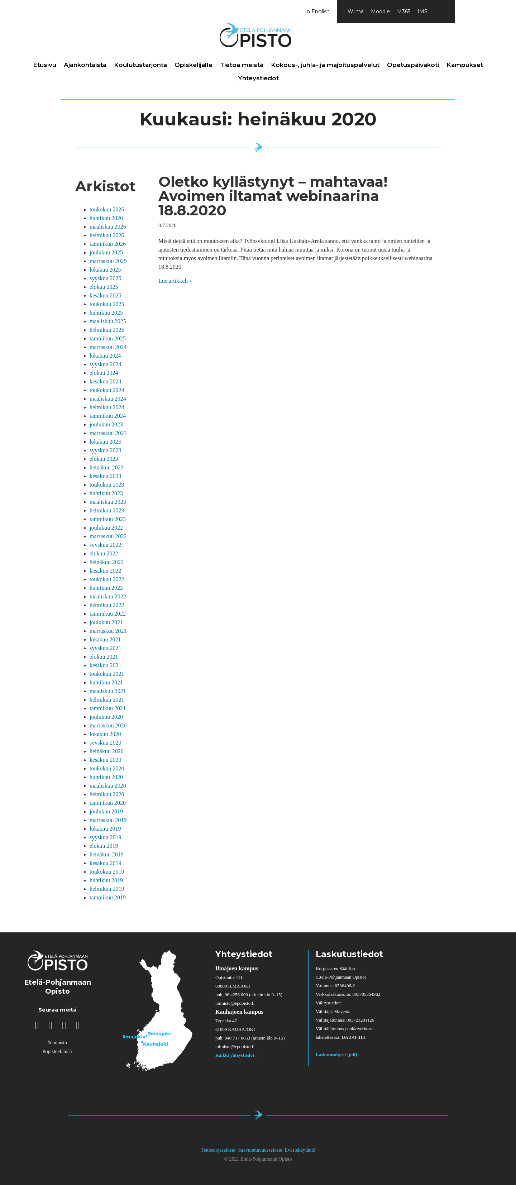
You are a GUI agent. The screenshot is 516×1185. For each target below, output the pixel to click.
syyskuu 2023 (105, 450)
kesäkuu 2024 (105, 381)
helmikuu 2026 (107, 235)
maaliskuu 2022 (108, 596)
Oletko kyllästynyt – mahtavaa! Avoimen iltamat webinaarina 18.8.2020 (273, 196)
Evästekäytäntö (300, 1150)
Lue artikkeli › (174, 280)
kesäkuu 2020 (105, 760)
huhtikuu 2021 (106, 682)
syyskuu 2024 (105, 364)
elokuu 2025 (104, 287)
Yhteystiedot (258, 78)
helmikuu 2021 (107, 700)
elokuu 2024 (104, 373)
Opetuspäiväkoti (413, 64)
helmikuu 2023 (107, 510)
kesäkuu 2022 (105, 571)
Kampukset (464, 64)
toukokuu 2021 (107, 674)
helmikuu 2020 (107, 794)
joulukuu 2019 (106, 811)
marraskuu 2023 (108, 433)
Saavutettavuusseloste (260, 1150)
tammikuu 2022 (108, 614)
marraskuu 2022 (108, 536)
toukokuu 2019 (107, 872)
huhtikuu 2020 (106, 777)
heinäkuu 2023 (107, 467)
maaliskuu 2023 (108, 502)
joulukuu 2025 (106, 252)
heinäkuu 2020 (107, 751)
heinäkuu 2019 (107, 854)
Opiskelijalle (193, 64)
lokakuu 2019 (105, 829)
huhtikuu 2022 (106, 588)
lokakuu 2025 (105, 270)
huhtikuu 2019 (106, 880)
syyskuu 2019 (105, 837)
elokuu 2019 (104, 846)
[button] (37, 1025)
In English (317, 11)
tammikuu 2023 (108, 519)
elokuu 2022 (104, 553)
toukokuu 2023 (107, 485)
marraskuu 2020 (108, 725)
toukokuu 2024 (107, 390)
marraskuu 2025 (108, 261)
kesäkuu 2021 (105, 665)
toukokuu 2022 (107, 579)
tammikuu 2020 (108, 803)
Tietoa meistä (241, 64)
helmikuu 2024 (107, 407)
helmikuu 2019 (107, 889)
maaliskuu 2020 (108, 786)
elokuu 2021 (104, 657)
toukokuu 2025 (107, 304)
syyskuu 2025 (105, 278)
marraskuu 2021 (108, 631)
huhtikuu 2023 (106, 493)
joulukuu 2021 (106, 622)
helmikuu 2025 (107, 330)
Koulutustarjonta (140, 64)
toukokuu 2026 (107, 209)
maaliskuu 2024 (108, 399)
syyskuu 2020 (105, 743)
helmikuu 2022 (107, 605)
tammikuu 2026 (108, 244)
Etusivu (44, 64)
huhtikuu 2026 (106, 218)
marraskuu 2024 (108, 347)
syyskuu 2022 (105, 545)
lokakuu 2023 (105, 442)
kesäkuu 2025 (105, 295)
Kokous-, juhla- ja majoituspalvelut (325, 64)
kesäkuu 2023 (105, 476)
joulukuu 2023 (106, 424)
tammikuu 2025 (108, 338)
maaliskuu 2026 (108, 227)
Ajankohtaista (85, 64)
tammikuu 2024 (108, 416)
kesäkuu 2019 (105, 863)
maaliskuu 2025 (108, 321)
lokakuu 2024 (105, 356)
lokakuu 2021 (105, 639)
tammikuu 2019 (108, 897)
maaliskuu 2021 (108, 691)
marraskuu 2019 (108, 820)
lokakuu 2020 (105, 734)
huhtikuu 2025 (106, 313)
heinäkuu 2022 (107, 562)
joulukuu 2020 (106, 717)
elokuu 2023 (104, 459)
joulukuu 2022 (106, 528)
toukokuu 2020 (107, 768)
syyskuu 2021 (105, 648)
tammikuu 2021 (108, 708)
